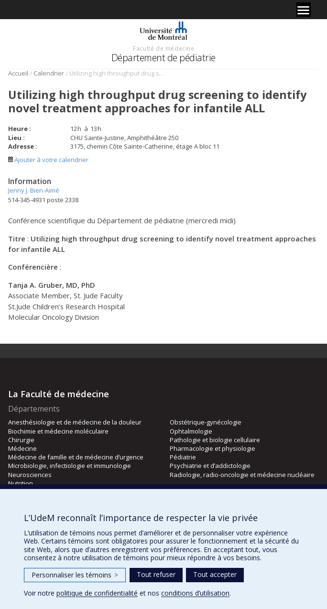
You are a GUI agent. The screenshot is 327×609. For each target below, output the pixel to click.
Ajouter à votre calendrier (48, 159)
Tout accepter (215, 574)
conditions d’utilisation (195, 593)
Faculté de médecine (163, 48)
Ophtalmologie (191, 431)
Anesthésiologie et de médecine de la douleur (75, 422)
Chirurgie (21, 439)
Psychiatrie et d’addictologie (210, 465)
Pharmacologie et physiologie (212, 448)
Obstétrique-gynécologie (205, 422)
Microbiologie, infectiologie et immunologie (69, 465)
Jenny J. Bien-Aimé (33, 190)
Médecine (22, 448)
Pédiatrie (183, 457)
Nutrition (20, 483)
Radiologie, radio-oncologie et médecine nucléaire (242, 474)
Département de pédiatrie (163, 57)
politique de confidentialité (97, 593)
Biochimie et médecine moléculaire (58, 431)
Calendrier (48, 73)
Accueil (18, 73)
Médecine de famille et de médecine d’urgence (75, 457)
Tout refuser (156, 574)
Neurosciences (30, 474)
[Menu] (303, 9)
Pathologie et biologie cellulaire (215, 439)
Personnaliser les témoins (75, 574)
